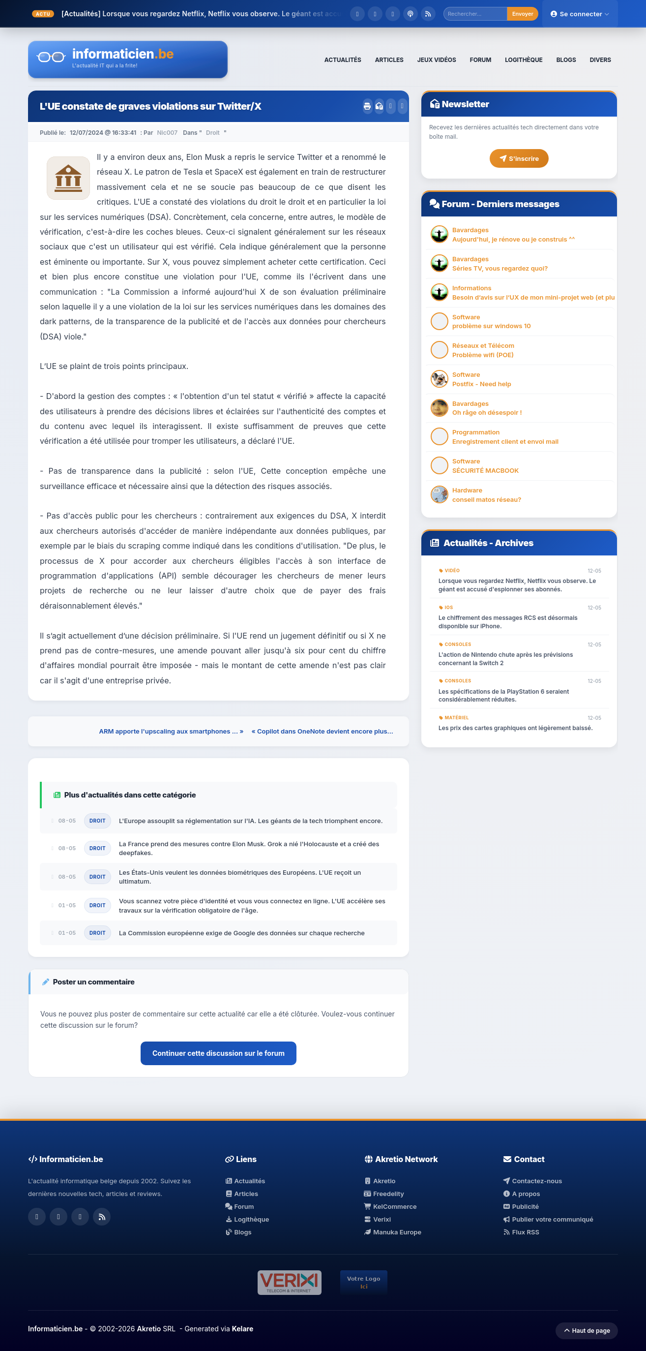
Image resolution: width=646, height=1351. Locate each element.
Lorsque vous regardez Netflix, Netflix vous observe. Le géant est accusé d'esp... (239, 13)
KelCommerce (390, 1206)
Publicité (520, 1206)
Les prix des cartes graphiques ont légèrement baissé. (516, 728)
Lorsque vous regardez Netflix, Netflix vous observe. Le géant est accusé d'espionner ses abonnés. (517, 585)
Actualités (465, 543)
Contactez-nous (532, 1181)
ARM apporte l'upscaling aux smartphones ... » (171, 731)
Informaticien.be (55, 1328)
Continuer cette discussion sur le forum (218, 1053)
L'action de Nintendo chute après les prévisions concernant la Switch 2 (506, 659)
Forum (456, 204)
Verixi (377, 1219)
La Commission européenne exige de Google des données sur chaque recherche (242, 933)
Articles (241, 1193)
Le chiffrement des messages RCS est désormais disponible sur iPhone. (508, 622)
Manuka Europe (392, 1232)
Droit (213, 132)
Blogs (238, 1232)
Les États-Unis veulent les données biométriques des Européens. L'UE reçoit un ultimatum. (240, 876)
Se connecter (580, 14)
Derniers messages (517, 204)
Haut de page (586, 1330)
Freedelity (384, 1193)
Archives (514, 543)
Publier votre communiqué (547, 1219)
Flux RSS (520, 1232)
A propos (521, 1193)
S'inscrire (519, 158)
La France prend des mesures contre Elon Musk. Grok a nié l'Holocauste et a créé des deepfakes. (249, 848)
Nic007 (167, 132)
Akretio (380, 1181)
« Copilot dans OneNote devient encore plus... (322, 731)
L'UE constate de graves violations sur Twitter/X (151, 106)
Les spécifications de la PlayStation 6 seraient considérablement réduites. (504, 696)
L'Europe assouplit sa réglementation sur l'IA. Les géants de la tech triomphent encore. (251, 821)
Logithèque (247, 1219)
